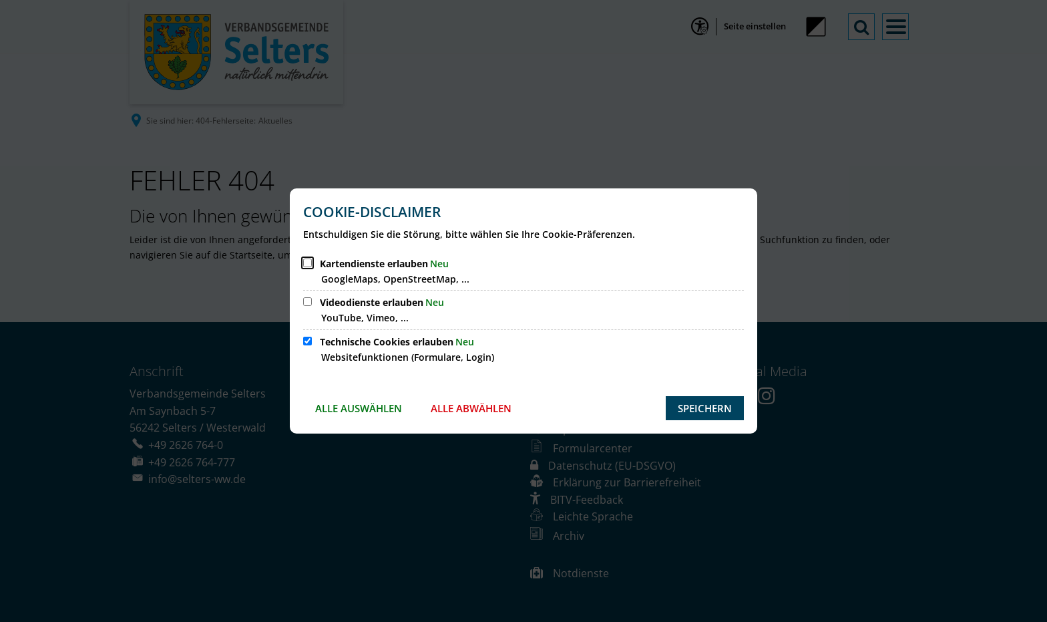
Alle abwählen (471, 408)
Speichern (705, 408)
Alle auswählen (358, 408)
